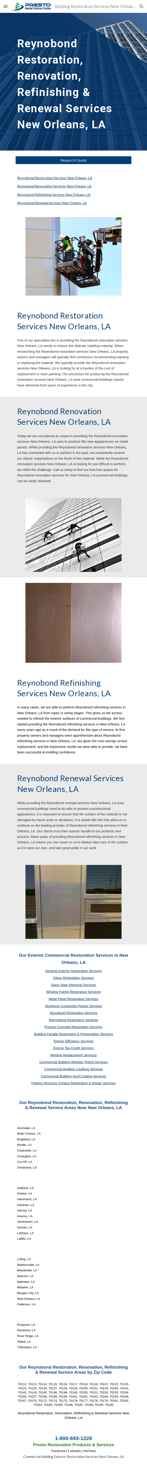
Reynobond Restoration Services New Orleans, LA (54, 178)
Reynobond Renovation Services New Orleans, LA (54, 186)
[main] (73, 81)
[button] (5, 6)
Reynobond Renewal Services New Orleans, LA (52, 203)
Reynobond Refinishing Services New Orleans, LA (53, 195)
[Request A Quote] (73, 160)
